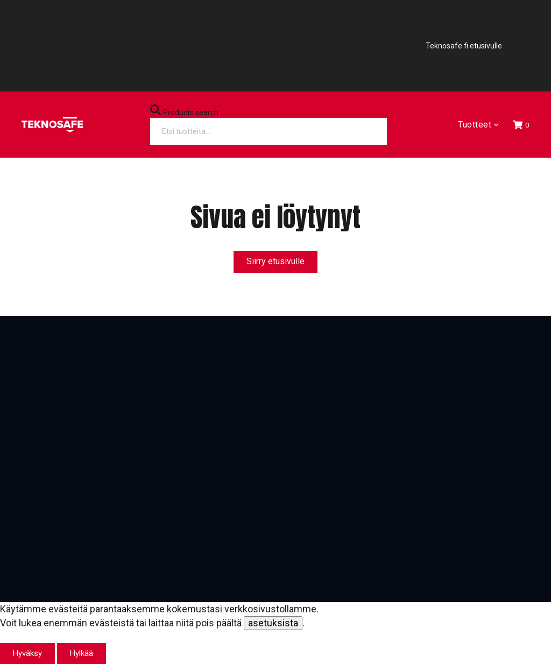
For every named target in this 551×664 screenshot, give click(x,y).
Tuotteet (477, 124)
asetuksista (273, 622)
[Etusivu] (52, 124)
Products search (190, 112)
